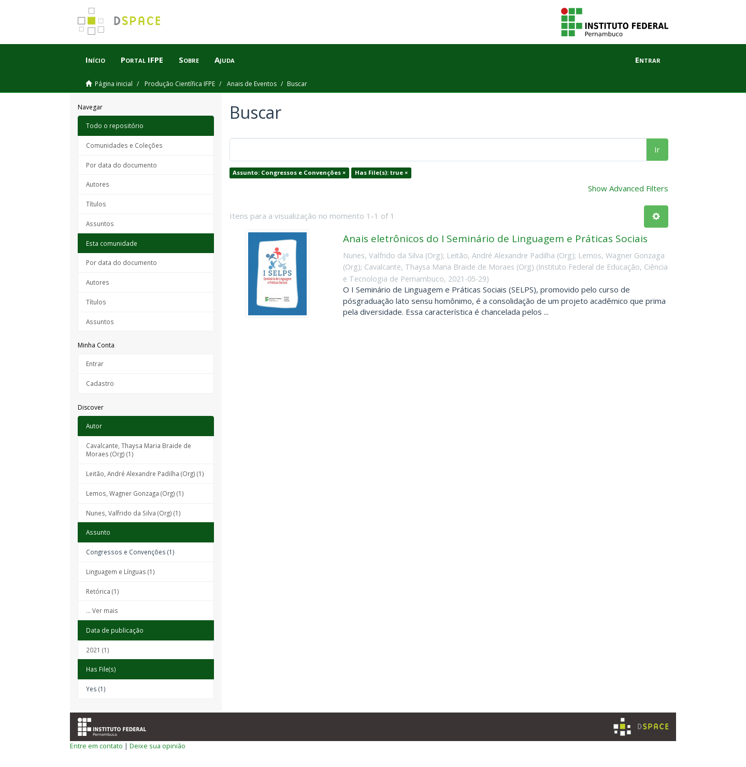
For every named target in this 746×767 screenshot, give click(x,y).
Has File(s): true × (381, 172)
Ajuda (224, 59)
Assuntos (100, 223)
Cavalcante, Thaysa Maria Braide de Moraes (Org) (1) (138, 449)
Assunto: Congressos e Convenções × (289, 172)
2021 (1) (97, 650)
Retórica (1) (102, 591)
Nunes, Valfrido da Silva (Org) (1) (133, 513)
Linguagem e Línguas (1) (120, 571)
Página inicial (114, 83)
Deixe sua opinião (157, 745)
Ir (657, 149)
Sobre (189, 59)
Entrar (95, 363)
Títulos (96, 204)
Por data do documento (121, 165)
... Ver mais (102, 610)
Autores (97, 184)
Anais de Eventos (252, 83)
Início (95, 59)
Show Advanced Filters (628, 188)
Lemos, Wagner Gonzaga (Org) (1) (135, 493)
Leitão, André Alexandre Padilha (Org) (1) (145, 473)
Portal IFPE (142, 59)
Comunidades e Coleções (124, 145)
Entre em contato (96, 745)
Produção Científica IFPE (180, 83)
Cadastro (100, 383)
